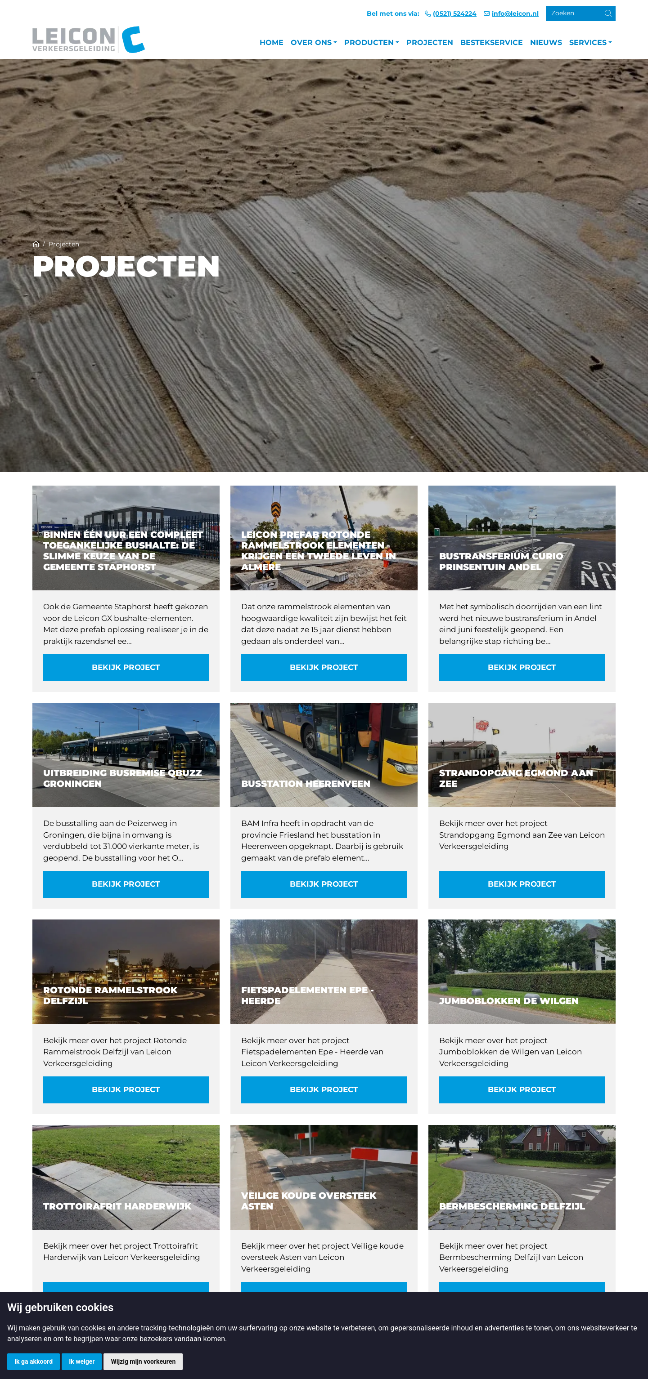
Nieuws (546, 42)
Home (272, 42)
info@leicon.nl (515, 13)
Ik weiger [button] (81, 1361)
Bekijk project (126, 667)
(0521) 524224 (455, 13)
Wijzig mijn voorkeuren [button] (143, 1361)
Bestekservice (491, 42)
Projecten (429, 42)
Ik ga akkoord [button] (33, 1361)
